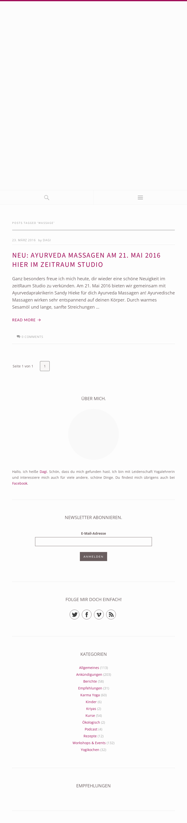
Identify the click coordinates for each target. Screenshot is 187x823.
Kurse (90, 715)
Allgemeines (89, 667)
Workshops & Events (89, 742)
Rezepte (90, 736)
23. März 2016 (24, 240)
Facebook (19, 483)
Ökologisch (91, 722)
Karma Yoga (90, 695)
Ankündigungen (89, 674)
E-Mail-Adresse (93, 533)
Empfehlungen (90, 688)
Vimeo (103, 612)
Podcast (91, 729)
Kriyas (91, 708)
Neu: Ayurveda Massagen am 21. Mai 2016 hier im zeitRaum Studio (86, 260)
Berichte (90, 681)
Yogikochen (90, 749)
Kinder (91, 701)
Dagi (47, 240)
